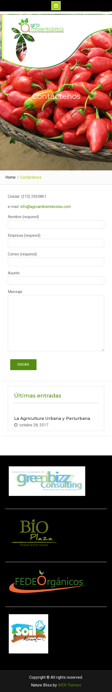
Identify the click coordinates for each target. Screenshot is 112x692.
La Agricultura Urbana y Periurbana (52, 418)
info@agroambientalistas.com (45, 206)
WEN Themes (69, 685)
